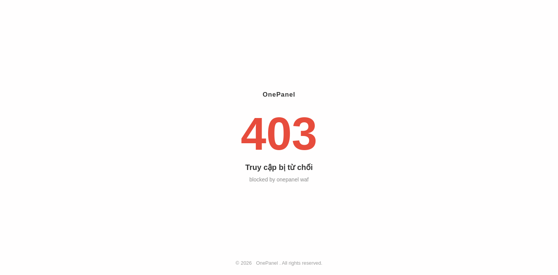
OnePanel (267, 263)
